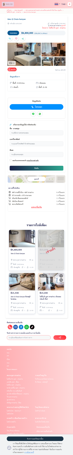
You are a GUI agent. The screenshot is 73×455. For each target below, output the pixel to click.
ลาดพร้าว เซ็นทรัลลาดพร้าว (17, 418)
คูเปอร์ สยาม (11, 400)
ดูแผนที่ (63, 25)
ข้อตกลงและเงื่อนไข (43, 427)
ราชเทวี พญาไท (41, 375)
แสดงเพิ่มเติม (36, 207)
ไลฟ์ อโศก (10, 414)
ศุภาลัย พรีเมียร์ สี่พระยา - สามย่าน (18, 394)
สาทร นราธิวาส (40, 418)
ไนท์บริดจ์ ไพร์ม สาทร (42, 422)
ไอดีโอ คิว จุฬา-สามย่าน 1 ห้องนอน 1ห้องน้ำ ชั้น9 (50, 298)
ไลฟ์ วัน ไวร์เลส (40, 411)
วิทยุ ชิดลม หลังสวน (42, 407)
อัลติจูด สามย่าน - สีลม (14, 403)
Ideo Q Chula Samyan (18, 253)
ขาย (8, 353)
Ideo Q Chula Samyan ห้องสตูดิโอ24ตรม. (20, 298)
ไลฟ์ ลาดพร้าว (11, 422)
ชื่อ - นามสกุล (14, 128)
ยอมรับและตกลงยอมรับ (19, 160)
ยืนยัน (36, 168)
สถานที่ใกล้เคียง (14, 188)
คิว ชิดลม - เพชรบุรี (41, 382)
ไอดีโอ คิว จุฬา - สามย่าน (14, 12)
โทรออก (36, 107)
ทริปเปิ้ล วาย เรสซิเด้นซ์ (14, 391)
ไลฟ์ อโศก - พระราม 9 (14, 411)
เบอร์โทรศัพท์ (15, 139)
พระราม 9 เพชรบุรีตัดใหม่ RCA (18, 407)
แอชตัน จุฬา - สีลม (13, 382)
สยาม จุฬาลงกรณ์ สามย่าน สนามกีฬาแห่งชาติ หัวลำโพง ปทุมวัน (44, 10)
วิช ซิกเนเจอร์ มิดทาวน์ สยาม (44, 379)
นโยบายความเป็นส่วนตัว (44, 431)
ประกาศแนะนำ (18, 10)
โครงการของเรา (12, 369)
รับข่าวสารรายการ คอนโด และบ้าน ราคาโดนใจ (23, 333)
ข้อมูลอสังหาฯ (15, 77)
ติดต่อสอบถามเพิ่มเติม (15, 322)
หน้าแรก (9, 10)
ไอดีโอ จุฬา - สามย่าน (14, 385)
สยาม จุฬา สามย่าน (14, 375)
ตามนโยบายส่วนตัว (33, 160)
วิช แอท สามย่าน (12, 397)
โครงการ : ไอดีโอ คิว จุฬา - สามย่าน (54, 28)
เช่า (8, 356)
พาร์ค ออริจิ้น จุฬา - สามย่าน (16, 388)
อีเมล (11, 150)
